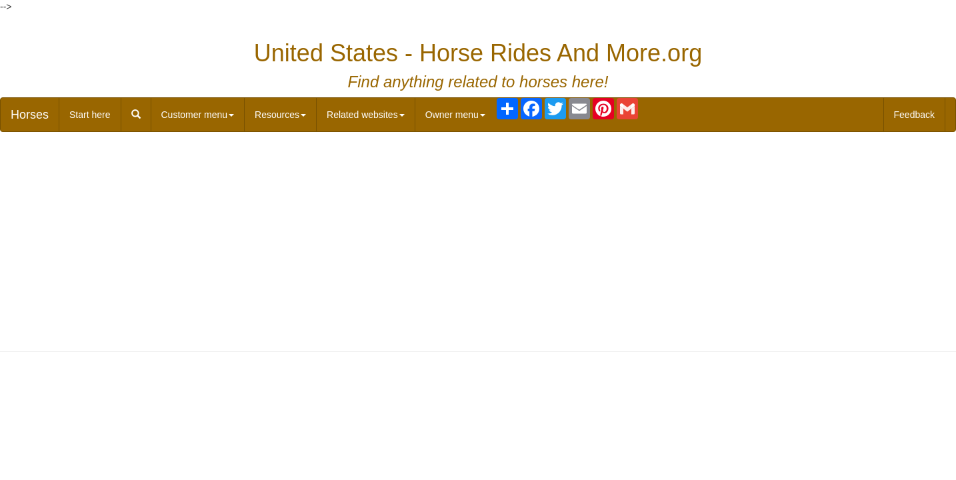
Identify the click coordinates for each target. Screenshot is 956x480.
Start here (89, 114)
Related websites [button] (366, 114)
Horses (30, 114)
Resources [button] (280, 114)
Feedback (914, 114)
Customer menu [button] (198, 114)
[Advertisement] (478, 238)
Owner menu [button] (455, 114)
